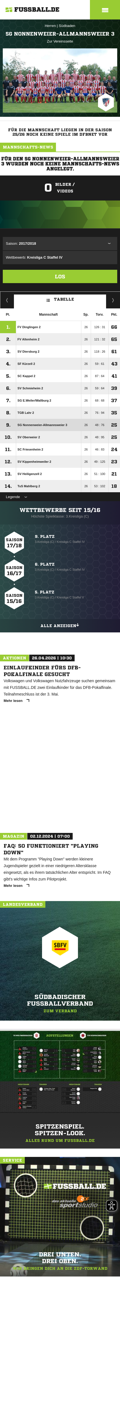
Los (60, 276)
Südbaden (67, 26)
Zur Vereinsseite (60, 41)
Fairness (7, 300)
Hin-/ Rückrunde (113, 300)
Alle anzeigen (60, 625)
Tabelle (60, 299)
